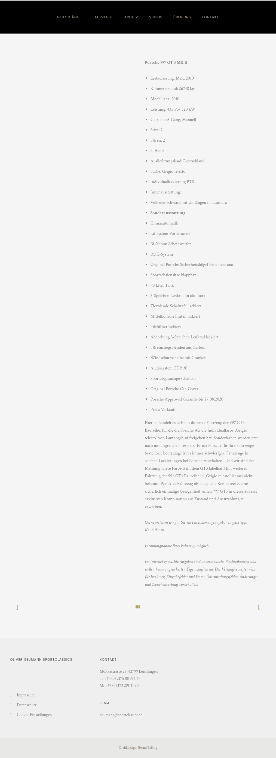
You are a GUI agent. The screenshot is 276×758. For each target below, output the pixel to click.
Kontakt (210, 17)
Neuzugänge (69, 17)
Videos (155, 17)
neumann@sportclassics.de (121, 715)
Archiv (131, 17)
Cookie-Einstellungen (34, 714)
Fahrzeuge (103, 17)
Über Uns (182, 17)
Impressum (26, 695)
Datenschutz (26, 705)
